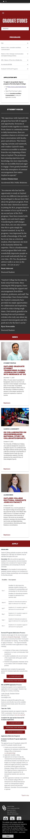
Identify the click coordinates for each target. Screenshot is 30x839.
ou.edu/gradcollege (9, 753)
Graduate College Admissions (15, 732)
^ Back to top (25, 795)
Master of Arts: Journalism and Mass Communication (14, 48)
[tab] (15, 42)
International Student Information (15, 680)
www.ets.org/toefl (20, 715)
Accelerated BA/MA (14, 64)
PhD (14, 43)
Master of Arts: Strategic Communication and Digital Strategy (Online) (14, 55)
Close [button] (7, 836)
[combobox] (15, 28)
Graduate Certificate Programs (14, 69)
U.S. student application (15, 676)
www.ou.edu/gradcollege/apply (11, 637)
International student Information (15, 727)
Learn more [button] (22, 832)
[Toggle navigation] (3, 13)
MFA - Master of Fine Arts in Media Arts (14, 60)
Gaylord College (10, 806)
